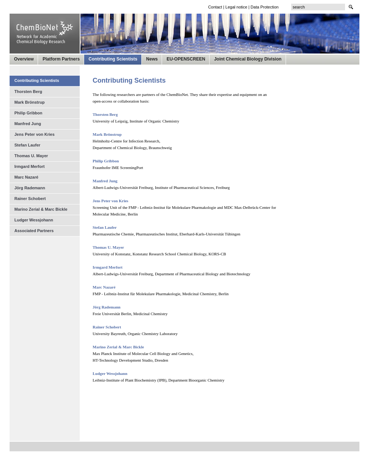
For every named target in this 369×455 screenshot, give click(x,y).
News (152, 59)
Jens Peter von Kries (34, 134)
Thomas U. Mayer (31, 156)
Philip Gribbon (106, 161)
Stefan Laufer (27, 145)
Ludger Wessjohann (110, 373)
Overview (24, 59)
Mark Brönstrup (29, 102)
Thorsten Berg (105, 114)
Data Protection (265, 7)
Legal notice (236, 7)
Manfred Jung (27, 123)
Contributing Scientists (113, 59)
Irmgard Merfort (29, 166)
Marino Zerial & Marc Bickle (41, 209)
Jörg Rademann (29, 188)
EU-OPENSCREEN (185, 59)
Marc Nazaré (26, 177)
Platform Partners (61, 59)
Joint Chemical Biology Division (248, 59)
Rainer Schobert (30, 198)
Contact (215, 7)
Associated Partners (34, 230)
